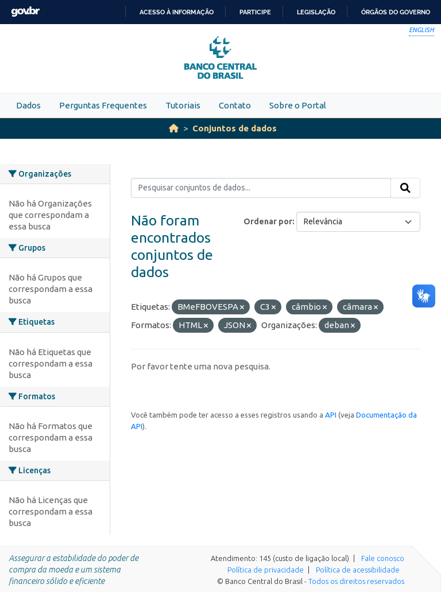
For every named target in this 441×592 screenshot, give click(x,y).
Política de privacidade (265, 570)
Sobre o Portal (297, 105)
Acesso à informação (177, 12)
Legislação (316, 12)
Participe (255, 12)
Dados (28, 105)
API (330, 415)
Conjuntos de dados (234, 128)
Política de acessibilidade (358, 570)
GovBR (25, 11)
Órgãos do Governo (395, 12)
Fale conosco (382, 558)
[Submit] (405, 188)
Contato (235, 105)
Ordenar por (267, 221)
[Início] (174, 128)
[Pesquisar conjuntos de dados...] (261, 188)
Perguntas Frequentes (103, 105)
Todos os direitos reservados (356, 581)
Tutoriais (182, 105)
